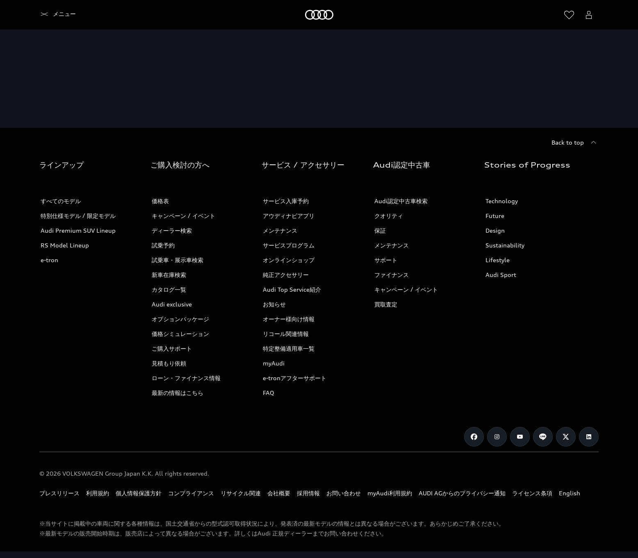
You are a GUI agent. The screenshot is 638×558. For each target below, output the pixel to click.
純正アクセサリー (286, 274)
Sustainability (504, 245)
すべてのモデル (61, 200)
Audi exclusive (172, 304)
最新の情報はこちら (177, 392)
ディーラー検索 (172, 230)
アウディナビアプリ (288, 215)
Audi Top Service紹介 (292, 289)
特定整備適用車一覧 (288, 348)
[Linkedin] (589, 437)
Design (495, 230)
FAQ (268, 392)
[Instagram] (497, 437)
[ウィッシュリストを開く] (569, 15)
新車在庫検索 (169, 274)
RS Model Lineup (65, 245)
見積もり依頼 (169, 363)
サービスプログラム (288, 245)
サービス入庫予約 (286, 200)
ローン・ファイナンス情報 (186, 377)
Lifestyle (497, 259)
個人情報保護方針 (139, 493)
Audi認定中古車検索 (401, 200)
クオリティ (388, 215)
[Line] (543, 437)
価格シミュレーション (180, 333)
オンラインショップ (288, 259)
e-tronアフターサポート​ (294, 377)
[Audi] (53, 15)
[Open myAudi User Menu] (589, 15)
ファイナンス (391, 274)
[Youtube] (520, 437)
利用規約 (97, 493)
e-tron (49, 259)
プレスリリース (59, 493)
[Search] (549, 15)
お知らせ (274, 304)
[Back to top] (575, 142)
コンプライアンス (191, 493)
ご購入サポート (172, 348)
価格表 (160, 200)
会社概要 (278, 493)
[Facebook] (474, 437)
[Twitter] (566, 437)
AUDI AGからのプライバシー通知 (462, 493)
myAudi (274, 363)
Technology (501, 200)
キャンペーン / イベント (183, 215)
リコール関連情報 (286, 333)
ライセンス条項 (532, 493)
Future (494, 215)
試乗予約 (163, 245)
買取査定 (385, 304)
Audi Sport (500, 274)
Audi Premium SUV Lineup (78, 230)
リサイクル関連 (241, 493)
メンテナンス (280, 230)
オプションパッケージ (180, 318)
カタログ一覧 (169, 289)
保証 (380, 230)
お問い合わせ (343, 493)
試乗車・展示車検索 (177, 259)
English (569, 493)
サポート (385, 259)
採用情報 (308, 493)
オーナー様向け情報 (288, 318)
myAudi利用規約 (389, 493)
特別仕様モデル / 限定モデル (78, 215)
